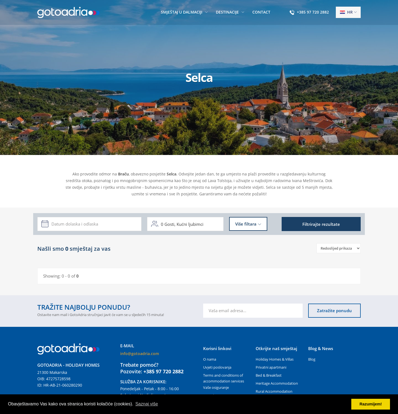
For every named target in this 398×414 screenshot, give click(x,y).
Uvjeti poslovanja (217, 367)
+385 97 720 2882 (313, 12)
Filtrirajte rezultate (321, 224)
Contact (261, 12)
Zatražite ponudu (334, 310)
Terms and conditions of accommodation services (223, 378)
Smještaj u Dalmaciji (181, 12)
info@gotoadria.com (139, 353)
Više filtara (245, 224)
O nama (209, 359)
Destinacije (227, 12)
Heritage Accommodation (277, 383)
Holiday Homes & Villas (275, 359)
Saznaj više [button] (146, 404)
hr (346, 12)
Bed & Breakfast (269, 375)
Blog (311, 359)
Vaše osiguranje (216, 387)
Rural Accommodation (274, 391)
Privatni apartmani (271, 367)
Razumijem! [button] (371, 404)
